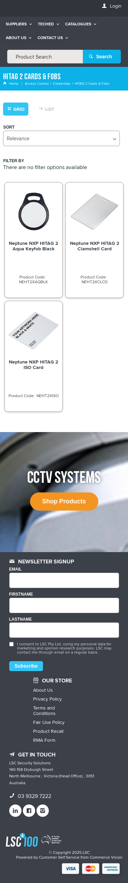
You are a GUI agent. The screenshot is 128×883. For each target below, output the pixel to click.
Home (11, 83)
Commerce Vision (106, 857)
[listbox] (61, 138)
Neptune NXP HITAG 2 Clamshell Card (94, 245)
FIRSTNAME (21, 594)
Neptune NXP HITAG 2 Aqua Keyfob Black (33, 245)
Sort (8, 127)
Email (15, 569)
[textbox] (45, 56)
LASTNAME (20, 619)
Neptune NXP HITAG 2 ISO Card (33, 364)
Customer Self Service (59, 857)
